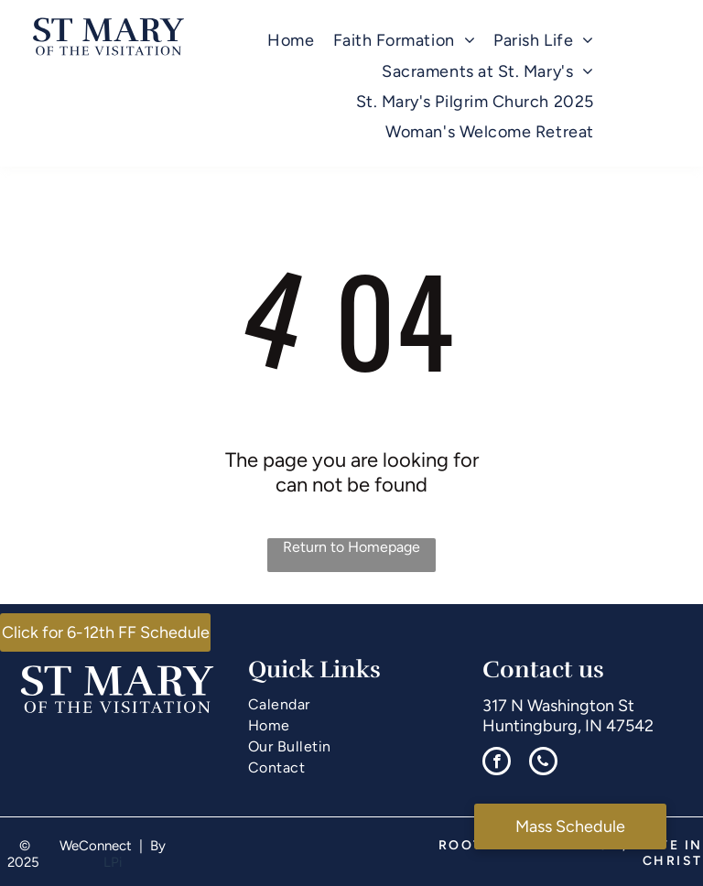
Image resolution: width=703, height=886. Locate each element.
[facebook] (496, 763)
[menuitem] (290, 41)
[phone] (543, 763)
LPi (112, 862)
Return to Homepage (351, 547)
